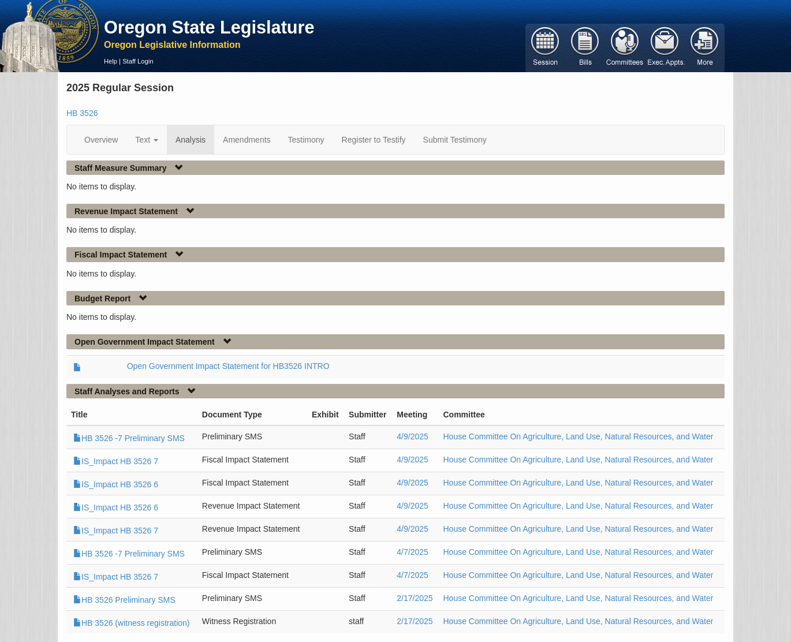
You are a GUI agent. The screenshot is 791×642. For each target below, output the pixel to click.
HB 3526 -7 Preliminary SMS (129, 438)
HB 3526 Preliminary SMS (124, 599)
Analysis (191, 139)
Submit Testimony (455, 139)
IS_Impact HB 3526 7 (115, 461)
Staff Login (137, 61)
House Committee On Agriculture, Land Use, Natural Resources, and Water (578, 436)
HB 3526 (82, 113)
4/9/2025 (412, 436)
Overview (101, 139)
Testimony (306, 139)
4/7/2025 (412, 552)
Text (146, 139)
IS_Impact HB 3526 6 (115, 484)
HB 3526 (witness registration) (131, 623)
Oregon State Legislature (209, 27)
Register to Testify (374, 139)
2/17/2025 (414, 598)
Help (110, 61)
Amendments (246, 139)
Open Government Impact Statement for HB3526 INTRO (228, 366)
